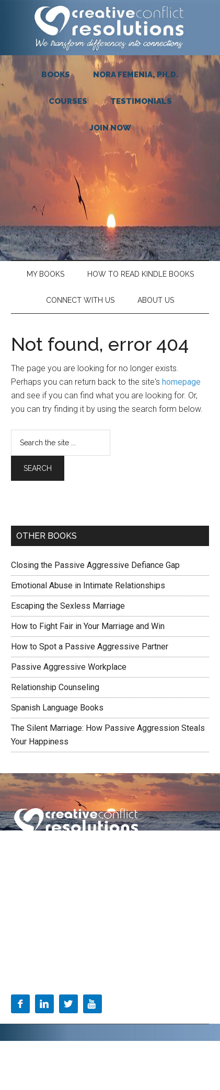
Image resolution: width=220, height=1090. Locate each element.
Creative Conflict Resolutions (110, 27)
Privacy (99, 855)
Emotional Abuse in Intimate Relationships (88, 585)
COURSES (68, 101)
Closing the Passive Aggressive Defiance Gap (95, 565)
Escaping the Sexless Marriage (68, 606)
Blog (18, 923)
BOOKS (55, 74)
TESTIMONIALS (141, 101)
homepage (181, 382)
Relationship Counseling (55, 687)
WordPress (118, 1063)
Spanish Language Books (57, 708)
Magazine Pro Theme (124, 1051)
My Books (45, 274)
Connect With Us (80, 300)
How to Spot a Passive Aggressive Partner (89, 646)
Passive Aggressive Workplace (68, 667)
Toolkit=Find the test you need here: (68, 945)
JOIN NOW (110, 128)
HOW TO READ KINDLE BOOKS (140, 274)
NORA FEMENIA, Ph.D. (136, 74)
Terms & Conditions (43, 855)
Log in (153, 1063)
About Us (155, 300)
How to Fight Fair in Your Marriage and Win (88, 626)
